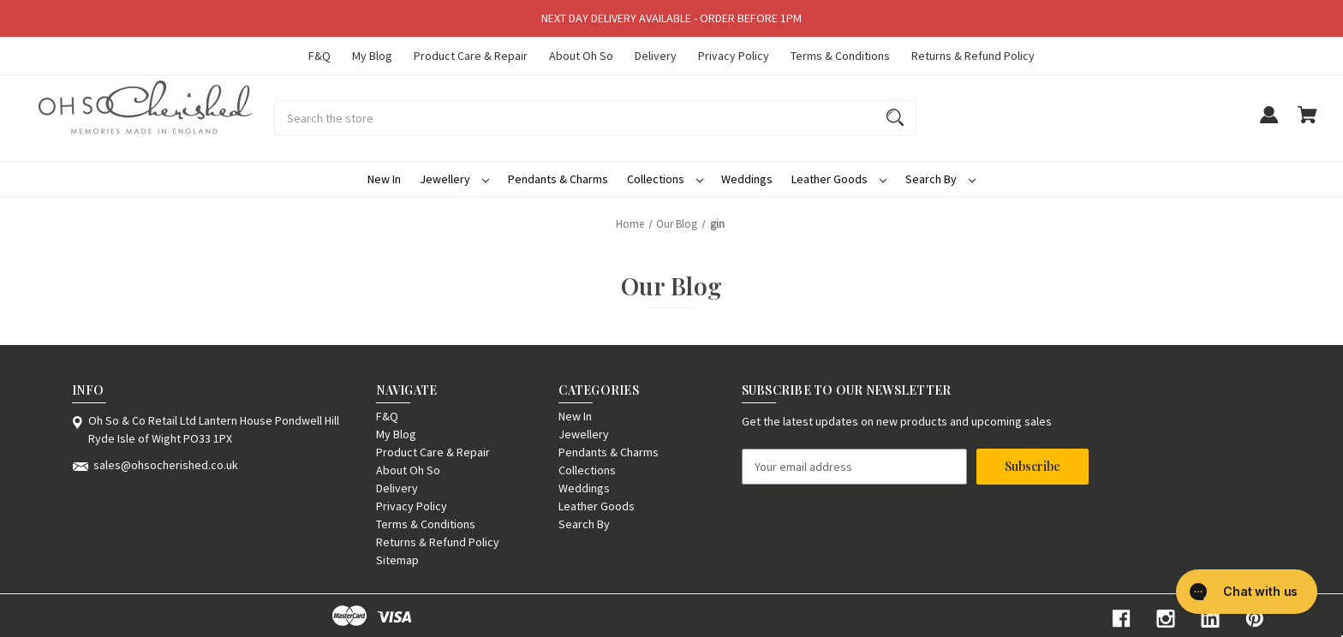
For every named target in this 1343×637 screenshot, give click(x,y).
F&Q (319, 55)
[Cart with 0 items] (1307, 123)
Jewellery (454, 179)
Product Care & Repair (471, 55)
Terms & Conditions (840, 55)
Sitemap (397, 560)
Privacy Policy (733, 55)
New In (384, 179)
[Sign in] (1268, 123)
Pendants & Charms (558, 179)
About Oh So (581, 55)
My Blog (372, 55)
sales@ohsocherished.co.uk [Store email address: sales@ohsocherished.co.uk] (165, 465)
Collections (665, 179)
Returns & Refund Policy (973, 55)
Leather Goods (838, 179)
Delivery (656, 55)
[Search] (895, 118)
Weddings (747, 179)
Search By (940, 179)
